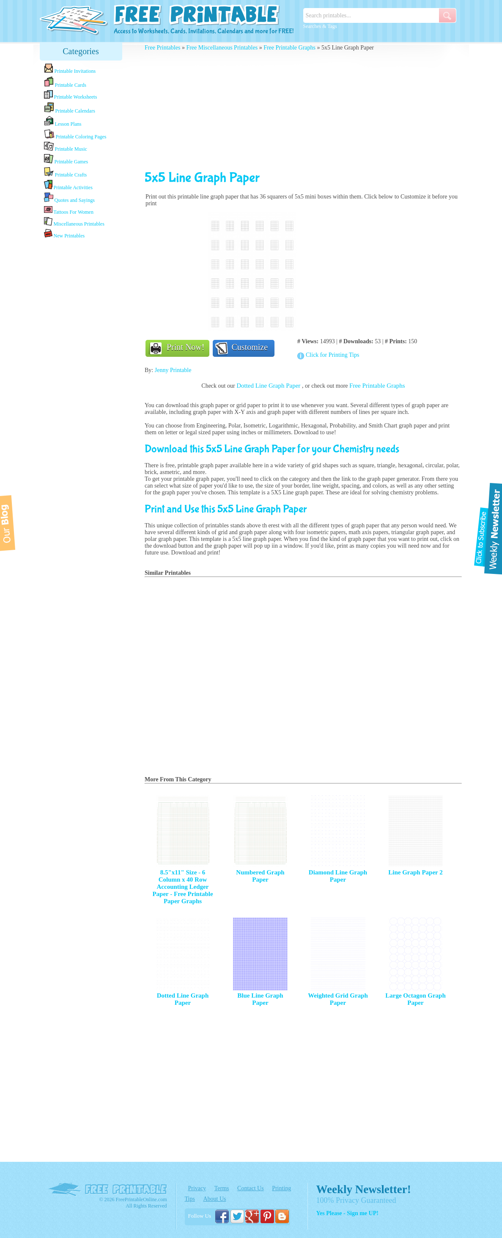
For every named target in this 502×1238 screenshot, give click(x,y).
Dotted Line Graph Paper (269, 385)
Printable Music (65, 147)
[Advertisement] (81, 374)
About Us (214, 1199)
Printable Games (66, 159)
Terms (221, 1188)
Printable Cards (65, 82)
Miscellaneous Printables (74, 222)
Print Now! (185, 347)
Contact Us (250, 1188)
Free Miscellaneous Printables (222, 47)
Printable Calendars (69, 108)
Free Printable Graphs (289, 47)
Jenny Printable (173, 370)
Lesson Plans (63, 121)
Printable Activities (68, 185)
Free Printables (162, 47)
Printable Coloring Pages (75, 134)
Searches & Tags (320, 26)
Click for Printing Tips (332, 355)
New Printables (64, 234)
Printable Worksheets (70, 95)
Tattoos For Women (68, 210)
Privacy (197, 1188)
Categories (81, 51)
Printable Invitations (70, 68)
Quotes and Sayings (69, 198)
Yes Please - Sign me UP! (347, 1213)
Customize (250, 347)
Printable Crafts (65, 172)
